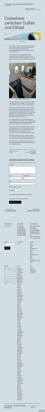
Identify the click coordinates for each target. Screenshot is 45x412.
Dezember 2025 (20, 269)
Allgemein (32, 245)
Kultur (31, 256)
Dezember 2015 (20, 347)
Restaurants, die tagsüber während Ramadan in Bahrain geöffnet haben (35, 230)
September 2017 (20, 317)
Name (10, 175)
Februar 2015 (19, 360)
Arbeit (31, 247)
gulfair (35, 152)
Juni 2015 (19, 356)
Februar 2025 (19, 271)
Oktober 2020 (19, 275)
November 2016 (20, 332)
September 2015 (20, 351)
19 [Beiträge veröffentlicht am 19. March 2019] (7, 278)
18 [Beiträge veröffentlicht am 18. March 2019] (5, 278)
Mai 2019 (18, 287)
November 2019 (20, 278)
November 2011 (20, 395)
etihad (32, 152)
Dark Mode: (41, 410)
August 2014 (19, 366)
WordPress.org (32, 272)
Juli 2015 (18, 354)
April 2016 (19, 341)
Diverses (31, 250)
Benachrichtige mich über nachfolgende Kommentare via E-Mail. (21, 194)
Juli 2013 (18, 372)
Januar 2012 (19, 392)
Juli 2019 (18, 284)
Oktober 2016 (19, 333)
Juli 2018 (18, 302)
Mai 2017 (18, 323)
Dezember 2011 (20, 393)
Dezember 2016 (20, 330)
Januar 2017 (19, 329)
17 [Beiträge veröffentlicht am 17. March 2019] (15, 276)
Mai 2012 (18, 386)
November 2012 (20, 380)
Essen (31, 251)
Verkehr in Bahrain (36, 236)
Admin (12, 152)
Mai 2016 (18, 339)
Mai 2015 (18, 357)
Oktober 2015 (19, 350)
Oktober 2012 (19, 381)
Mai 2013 (18, 374)
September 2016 (20, 335)
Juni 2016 (19, 338)
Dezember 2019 (20, 277)
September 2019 (20, 281)
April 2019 (19, 289)
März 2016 (19, 342)
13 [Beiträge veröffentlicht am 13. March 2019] (8, 276)
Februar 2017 (19, 327)
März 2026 (19, 268)
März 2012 (19, 389)
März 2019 (19, 290)
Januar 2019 (19, 293)
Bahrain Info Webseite (33, 9)
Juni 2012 (19, 384)
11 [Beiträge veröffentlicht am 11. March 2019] (5, 276)
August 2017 (19, 318)
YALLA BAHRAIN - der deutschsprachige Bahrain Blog (18, 4)
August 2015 (19, 353)
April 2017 (19, 324)
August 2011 (19, 399)
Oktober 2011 (19, 396)
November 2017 (20, 314)
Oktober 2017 (19, 315)
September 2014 (20, 365)
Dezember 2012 (20, 378)
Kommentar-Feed (33, 271)
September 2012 (20, 383)
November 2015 (20, 348)
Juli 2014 (18, 368)
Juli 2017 (18, 320)
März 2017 (19, 326)
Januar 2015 (19, 362)
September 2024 (20, 272)
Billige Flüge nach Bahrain (21, 233)
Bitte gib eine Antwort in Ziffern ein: (15, 186)
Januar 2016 (19, 345)
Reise (35, 151)
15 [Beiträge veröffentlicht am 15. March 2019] (12, 276)
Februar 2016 (19, 344)
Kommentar (11, 164)
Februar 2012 (19, 390)
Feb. (5, 283)
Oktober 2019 (19, 280)
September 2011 (20, 398)
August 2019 (19, 283)
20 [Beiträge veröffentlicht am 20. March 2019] (8, 278)
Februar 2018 (19, 309)
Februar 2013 (19, 375)
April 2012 (19, 387)
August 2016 (19, 336)
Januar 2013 (19, 377)
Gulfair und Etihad (33, 153)
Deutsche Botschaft (33, 248)
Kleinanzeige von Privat (34, 254)
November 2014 (20, 363)
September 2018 (20, 299)
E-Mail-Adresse (26, 175)
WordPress (32, 407)
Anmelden (32, 268)
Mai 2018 (18, 305)
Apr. (14, 283)
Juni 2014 (19, 369)
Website (10, 181)
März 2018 (19, 308)
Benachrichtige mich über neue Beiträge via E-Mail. (19, 198)
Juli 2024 (18, 274)
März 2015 (19, 359)
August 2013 (19, 371)
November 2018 (20, 296)
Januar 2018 (19, 311)
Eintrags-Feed (32, 269)
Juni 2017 (19, 321)
